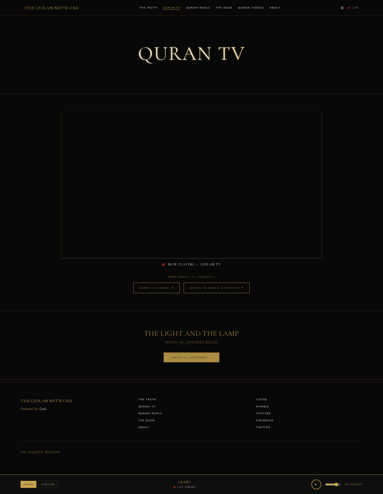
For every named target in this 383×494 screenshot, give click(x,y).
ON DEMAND (354, 484)
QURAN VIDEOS (251, 8)
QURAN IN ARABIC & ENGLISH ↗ (217, 288)
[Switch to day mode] (342, 8)
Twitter (263, 427)
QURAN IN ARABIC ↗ (156, 288)
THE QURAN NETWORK (51, 7)
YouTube (263, 413)
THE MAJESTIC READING (41, 452)
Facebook (265, 420)
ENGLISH (48, 484)
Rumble (262, 406)
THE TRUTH (148, 8)
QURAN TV (172, 8)
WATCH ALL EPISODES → (191, 359)
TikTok (261, 399)
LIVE (353, 8)
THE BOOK (224, 8)
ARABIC (28, 484)
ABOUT (275, 8)
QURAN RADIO (198, 8)
